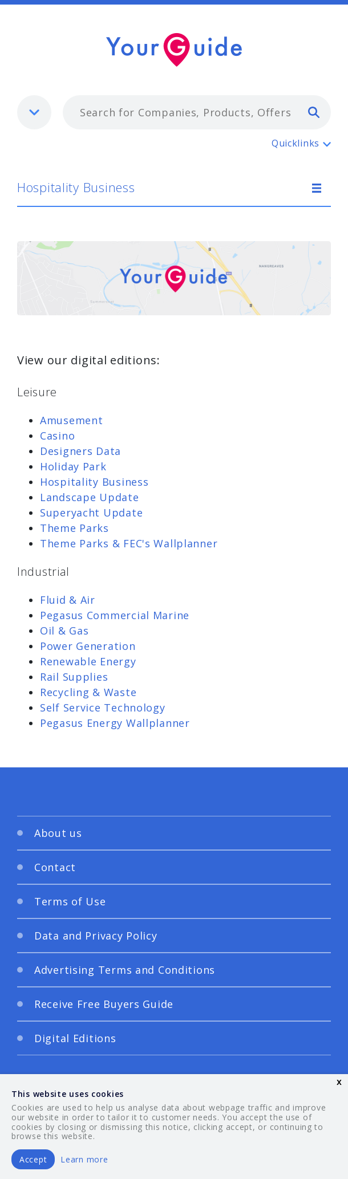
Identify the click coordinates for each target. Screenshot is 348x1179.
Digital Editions (75, 1038)
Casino (57, 435)
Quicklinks (295, 143)
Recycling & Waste (88, 692)
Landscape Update (89, 497)
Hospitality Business (76, 187)
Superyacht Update (91, 512)
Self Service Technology (102, 707)
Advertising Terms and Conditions (124, 970)
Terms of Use (70, 901)
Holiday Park (73, 466)
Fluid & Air (67, 600)
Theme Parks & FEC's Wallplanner (128, 543)
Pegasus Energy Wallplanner (115, 723)
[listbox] (34, 112)
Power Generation (88, 646)
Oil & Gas (64, 630)
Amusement (71, 420)
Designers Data (80, 451)
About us (58, 833)
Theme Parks (74, 528)
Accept (33, 1159)
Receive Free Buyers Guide (103, 1004)
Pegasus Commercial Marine (114, 615)
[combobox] (197, 112)
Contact (55, 867)
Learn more (84, 1159)
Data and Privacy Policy (95, 935)
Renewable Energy (88, 661)
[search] (313, 112)
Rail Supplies (74, 677)
